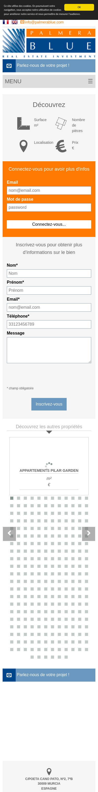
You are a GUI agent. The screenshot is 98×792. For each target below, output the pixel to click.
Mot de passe (20, 199)
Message (16, 333)
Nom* (12, 265)
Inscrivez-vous (49, 404)
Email (12, 182)
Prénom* (15, 282)
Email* (13, 299)
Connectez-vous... (49, 224)
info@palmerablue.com (42, 22)
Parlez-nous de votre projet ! (36, 65)
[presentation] (46, 375)
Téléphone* (18, 316)
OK (79, 7)
